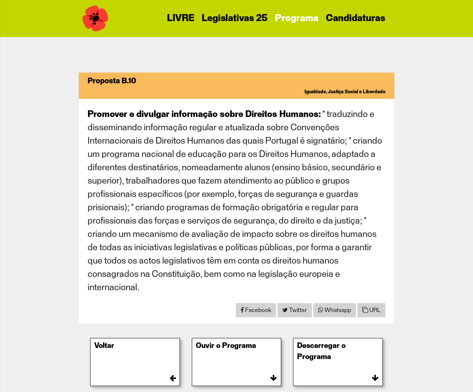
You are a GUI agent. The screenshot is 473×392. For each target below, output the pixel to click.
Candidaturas (355, 18)
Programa (297, 18)
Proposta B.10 (112, 81)
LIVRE (180, 18)
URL (371, 310)
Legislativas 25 (235, 18)
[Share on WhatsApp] (334, 310)
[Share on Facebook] (256, 310)
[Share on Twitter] (295, 310)
